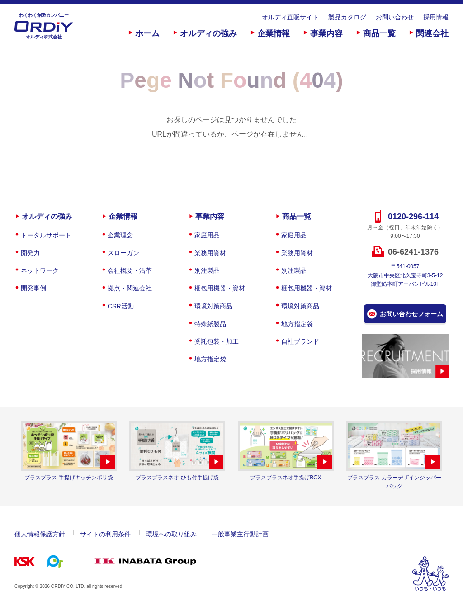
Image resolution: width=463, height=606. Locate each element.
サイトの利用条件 (105, 534)
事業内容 (326, 33)
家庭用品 (207, 235)
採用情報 (436, 17)
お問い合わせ (395, 17)
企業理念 (120, 235)
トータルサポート (46, 235)
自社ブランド (300, 341)
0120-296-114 (413, 216)
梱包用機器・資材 (219, 288)
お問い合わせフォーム (411, 313)
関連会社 (432, 33)
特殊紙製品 (210, 323)
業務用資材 (210, 252)
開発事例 (33, 288)
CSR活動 (121, 306)
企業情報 (273, 33)
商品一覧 (379, 33)
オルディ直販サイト (290, 17)
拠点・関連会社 (130, 288)
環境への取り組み (171, 534)
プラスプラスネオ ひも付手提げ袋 (177, 477)
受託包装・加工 (216, 341)
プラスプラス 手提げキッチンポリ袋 (68, 477)
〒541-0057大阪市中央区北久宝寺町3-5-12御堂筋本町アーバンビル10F (405, 275)
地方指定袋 (210, 359)
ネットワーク (40, 270)
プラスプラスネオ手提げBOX (285, 477)
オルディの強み (208, 33)
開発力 (30, 252)
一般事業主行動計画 (240, 534)
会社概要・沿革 (130, 270)
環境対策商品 (213, 306)
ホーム (147, 33)
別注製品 (207, 270)
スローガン (123, 252)
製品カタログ (347, 17)
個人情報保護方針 (39, 534)
